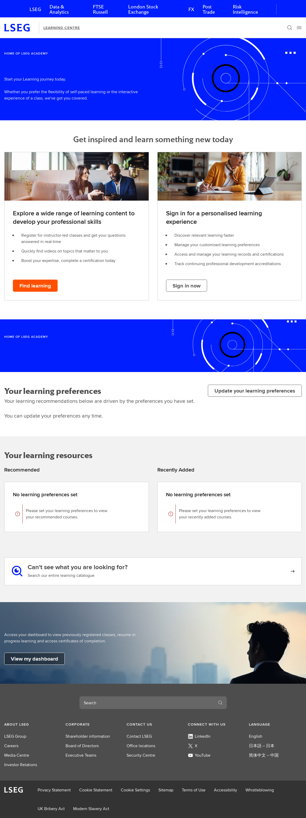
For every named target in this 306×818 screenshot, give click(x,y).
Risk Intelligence (245, 9)
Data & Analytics (59, 9)
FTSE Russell (100, 9)
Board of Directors (82, 746)
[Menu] (299, 27)
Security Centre (141, 755)
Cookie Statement (95, 790)
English (255, 736)
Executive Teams (81, 755)
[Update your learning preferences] (255, 391)
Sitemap (165, 790)
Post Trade (209, 9)
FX (191, 9)
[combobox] (146, 702)
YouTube (199, 755)
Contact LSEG (139, 736)
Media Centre (16, 755)
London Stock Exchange (143, 9)
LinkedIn (199, 736)
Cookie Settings (135, 790)
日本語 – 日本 (261, 746)
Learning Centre (61, 27)
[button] (30, 724)
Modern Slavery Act (91, 809)
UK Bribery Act (51, 809)
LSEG (35, 9)
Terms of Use (193, 790)
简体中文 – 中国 (264, 755)
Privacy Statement (54, 790)
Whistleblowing (259, 790)
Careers (11, 746)
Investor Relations (20, 765)
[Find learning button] (35, 286)
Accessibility (225, 790)
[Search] (289, 27)
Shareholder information (88, 736)
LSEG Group (15, 736)
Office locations (141, 746)
